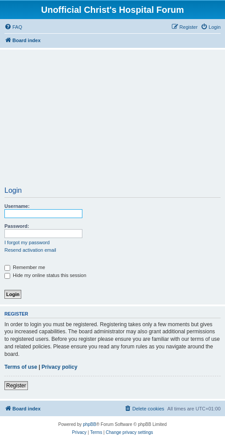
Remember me (24, 267)
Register (16, 385)
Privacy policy (60, 367)
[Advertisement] (112, 121)
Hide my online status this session (45, 275)
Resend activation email (30, 250)
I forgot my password (27, 242)
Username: (17, 206)
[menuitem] (13, 27)
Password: (16, 226)
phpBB (89, 424)
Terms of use (20, 367)
